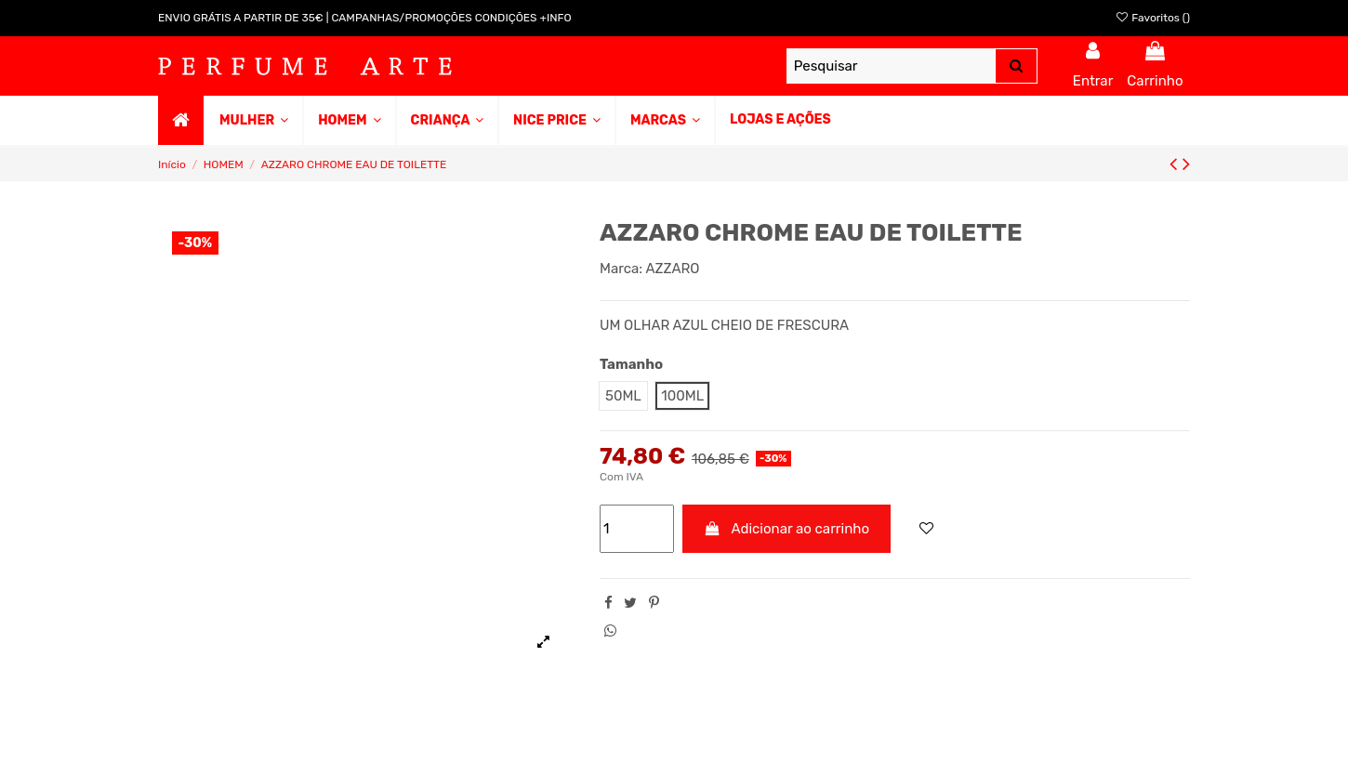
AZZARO (672, 268)
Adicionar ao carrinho (787, 528)
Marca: (621, 268)
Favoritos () (1152, 17)
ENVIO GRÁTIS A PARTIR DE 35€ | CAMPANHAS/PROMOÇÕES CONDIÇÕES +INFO (365, 17)
